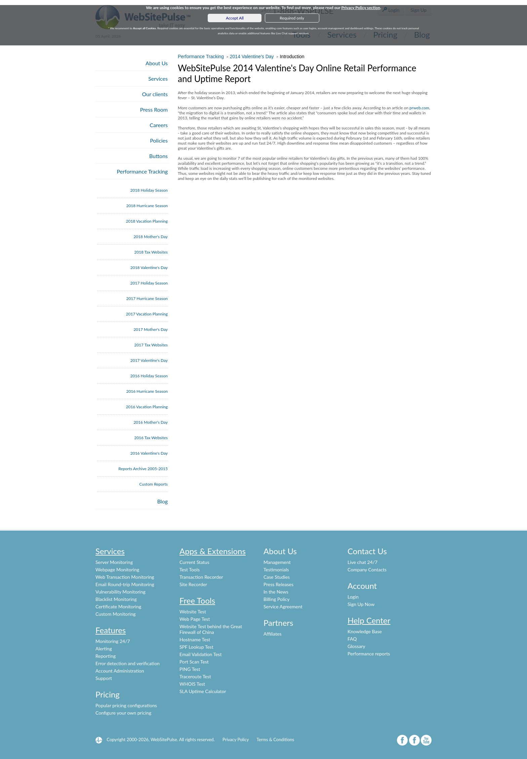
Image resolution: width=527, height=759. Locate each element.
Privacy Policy (235, 739)
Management (277, 562)
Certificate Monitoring (118, 606)
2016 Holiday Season (149, 375)
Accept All (235, 18)
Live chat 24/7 (362, 562)
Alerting (103, 648)
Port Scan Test (194, 662)
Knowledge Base (365, 631)
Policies (159, 140)
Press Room (154, 109)
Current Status (194, 562)
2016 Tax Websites (151, 437)
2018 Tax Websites (151, 252)
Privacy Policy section (360, 7)
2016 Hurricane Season (147, 391)
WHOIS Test (192, 684)
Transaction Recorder (201, 577)
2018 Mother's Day (150, 236)
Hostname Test (194, 639)
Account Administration (119, 671)
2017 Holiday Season (149, 283)
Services (158, 78)
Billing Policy (276, 599)
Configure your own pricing (123, 713)
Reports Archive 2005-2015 (143, 468)
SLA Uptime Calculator (202, 691)
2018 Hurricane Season (147, 205)
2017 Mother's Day (150, 329)
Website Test (192, 611)
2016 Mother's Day (150, 422)
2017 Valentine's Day (149, 360)
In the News (276, 592)
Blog (162, 501)
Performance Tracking (142, 171)
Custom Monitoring (115, 614)
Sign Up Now (361, 604)
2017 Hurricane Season (147, 298)
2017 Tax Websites (151, 344)
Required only (292, 18)
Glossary (356, 646)
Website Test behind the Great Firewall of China (210, 629)
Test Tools (189, 569)
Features (110, 630)
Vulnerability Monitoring (120, 592)
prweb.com (419, 107)
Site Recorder (193, 584)
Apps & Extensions (212, 551)
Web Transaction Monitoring (124, 577)
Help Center (369, 620)
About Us (157, 63)
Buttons (158, 156)
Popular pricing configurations (126, 705)
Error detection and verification (127, 663)
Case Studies (277, 577)
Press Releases (278, 584)
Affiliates (273, 634)
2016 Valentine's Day (149, 453)
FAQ (352, 639)
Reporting (105, 656)
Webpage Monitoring (117, 569)
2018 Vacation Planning (147, 221)
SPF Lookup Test (196, 647)
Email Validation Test (200, 654)
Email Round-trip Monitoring (124, 584)
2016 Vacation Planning (147, 406)
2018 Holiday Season (149, 190)
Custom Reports (153, 484)
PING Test (189, 669)
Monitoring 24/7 (112, 641)
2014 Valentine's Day (252, 56)
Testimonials (276, 569)
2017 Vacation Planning (147, 313)
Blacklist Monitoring (116, 599)
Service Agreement (283, 606)
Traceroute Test (195, 676)
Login (353, 597)
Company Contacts (367, 569)
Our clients (155, 94)
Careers (159, 125)
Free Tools (197, 600)
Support (103, 678)
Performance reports (369, 653)
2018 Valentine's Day (149, 267)
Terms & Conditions (275, 739)
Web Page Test (194, 619)
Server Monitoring (114, 562)
